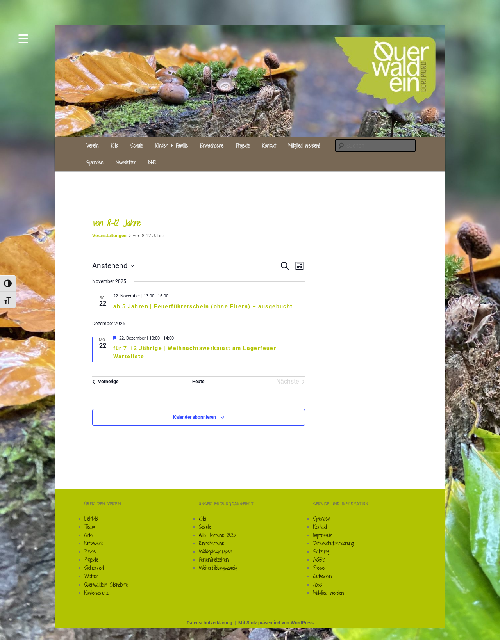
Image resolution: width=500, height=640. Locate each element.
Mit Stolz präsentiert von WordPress (276, 623)
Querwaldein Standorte (106, 584)
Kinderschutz (96, 593)
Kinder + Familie (171, 145)
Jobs (317, 584)
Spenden (94, 162)
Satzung (321, 551)
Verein (92, 145)
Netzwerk (93, 543)
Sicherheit (94, 568)
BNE (152, 162)
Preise (90, 551)
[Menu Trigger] (23, 38)
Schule (136, 145)
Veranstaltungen (109, 235)
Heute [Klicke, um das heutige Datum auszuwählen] (198, 381)
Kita (114, 145)
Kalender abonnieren (194, 417)
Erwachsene (211, 145)
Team (89, 527)
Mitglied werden (328, 593)
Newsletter (126, 162)
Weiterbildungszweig (218, 568)
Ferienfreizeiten (214, 560)
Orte (88, 535)
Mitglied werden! (304, 145)
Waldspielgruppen (215, 551)
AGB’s (319, 560)
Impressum (322, 535)
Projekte (243, 145)
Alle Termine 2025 (217, 535)
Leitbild (91, 519)
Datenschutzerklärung (333, 543)
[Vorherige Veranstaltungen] (105, 382)
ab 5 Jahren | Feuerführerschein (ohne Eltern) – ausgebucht (203, 306)
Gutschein (322, 576)
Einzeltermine (211, 543)
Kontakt (269, 145)
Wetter (91, 576)
